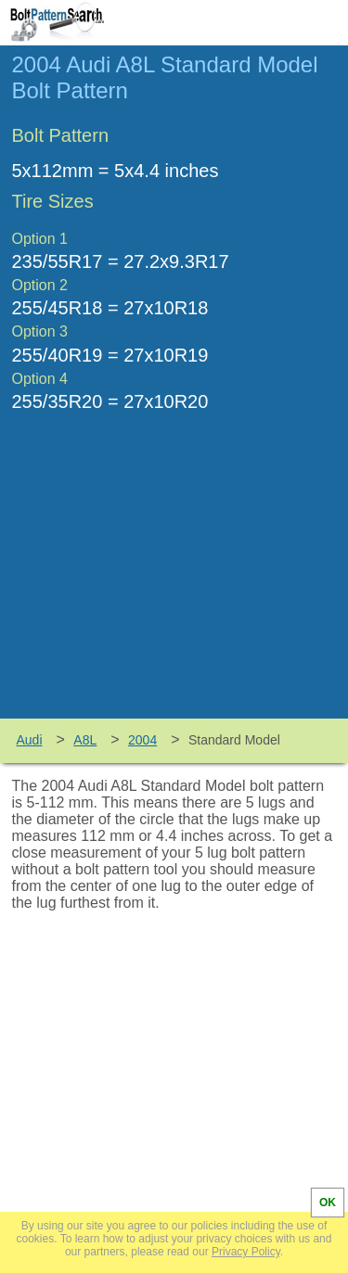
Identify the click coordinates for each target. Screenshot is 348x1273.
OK (327, 1202)
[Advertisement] (174, 579)
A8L (85, 739)
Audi (30, 739)
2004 (142, 739)
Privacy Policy (246, 1251)
